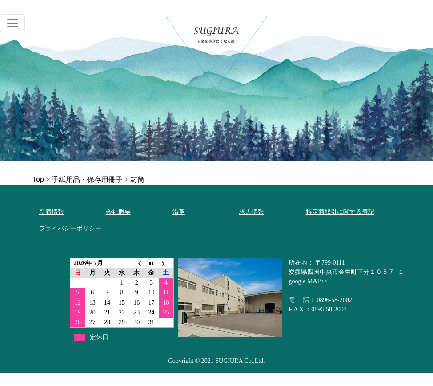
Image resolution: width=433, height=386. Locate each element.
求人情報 (251, 212)
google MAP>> (308, 281)
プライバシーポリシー (70, 228)
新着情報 (51, 212)
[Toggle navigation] (12, 23)
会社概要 (118, 212)
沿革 (178, 212)
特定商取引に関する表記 (340, 212)
